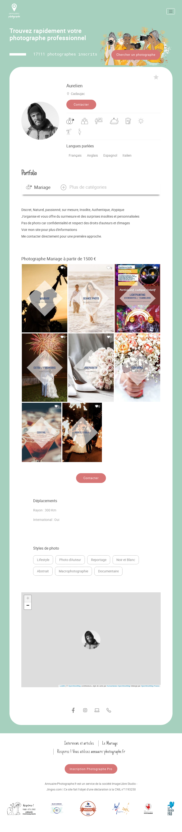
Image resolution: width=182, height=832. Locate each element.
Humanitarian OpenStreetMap (118, 686)
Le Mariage (110, 743)
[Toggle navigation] (170, 11)
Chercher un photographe (135, 54)
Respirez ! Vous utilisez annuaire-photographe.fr (91, 751)
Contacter (81, 104)
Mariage (38, 187)
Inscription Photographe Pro (91, 769)
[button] (83, 187)
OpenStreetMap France (150, 686)
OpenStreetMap (74, 686)
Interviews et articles (79, 743)
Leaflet (62, 686)
